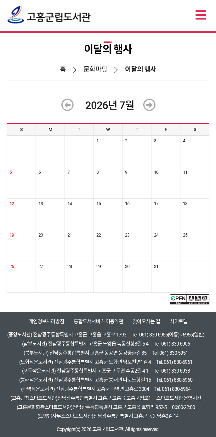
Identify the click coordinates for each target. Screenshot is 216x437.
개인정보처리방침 (46, 322)
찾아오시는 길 (146, 322)
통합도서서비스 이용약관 (98, 322)
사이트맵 (178, 322)
